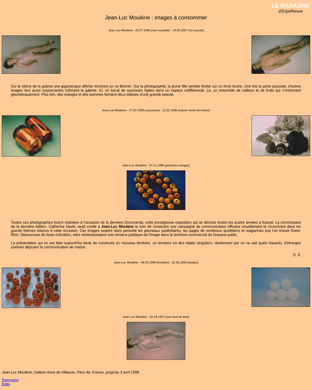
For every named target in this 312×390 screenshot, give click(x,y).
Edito (6, 384)
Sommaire (10, 380)
